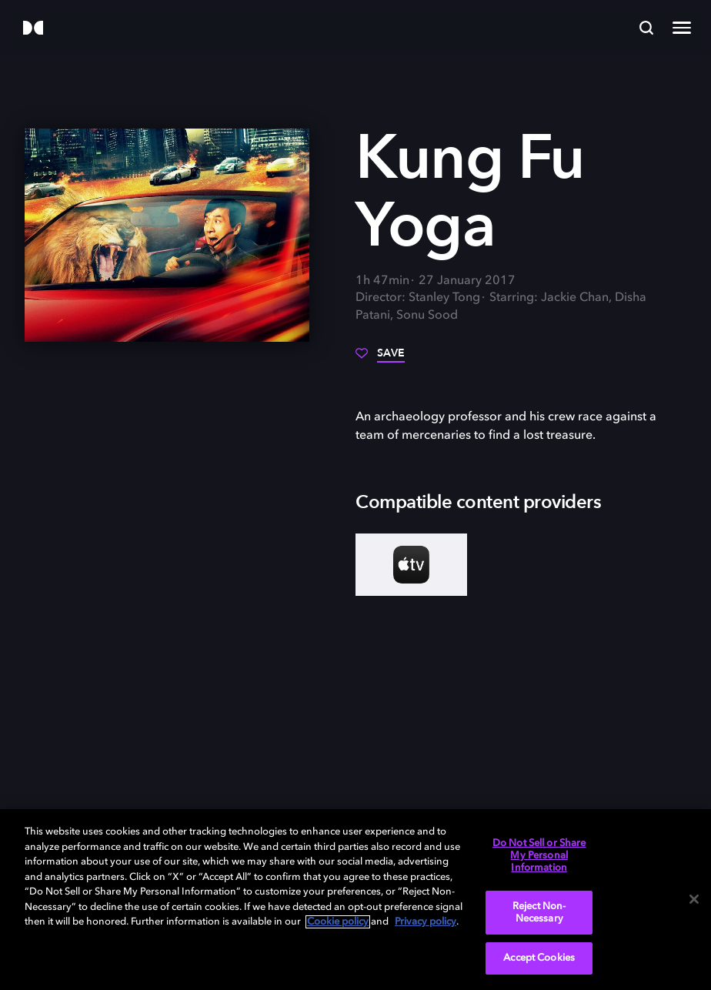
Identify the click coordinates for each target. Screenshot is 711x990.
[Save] (380, 359)
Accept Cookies (539, 958)
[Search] (646, 27)
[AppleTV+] (411, 564)
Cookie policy (338, 922)
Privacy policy (425, 922)
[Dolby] (33, 29)
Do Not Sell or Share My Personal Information (539, 855)
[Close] (694, 899)
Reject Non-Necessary (539, 912)
